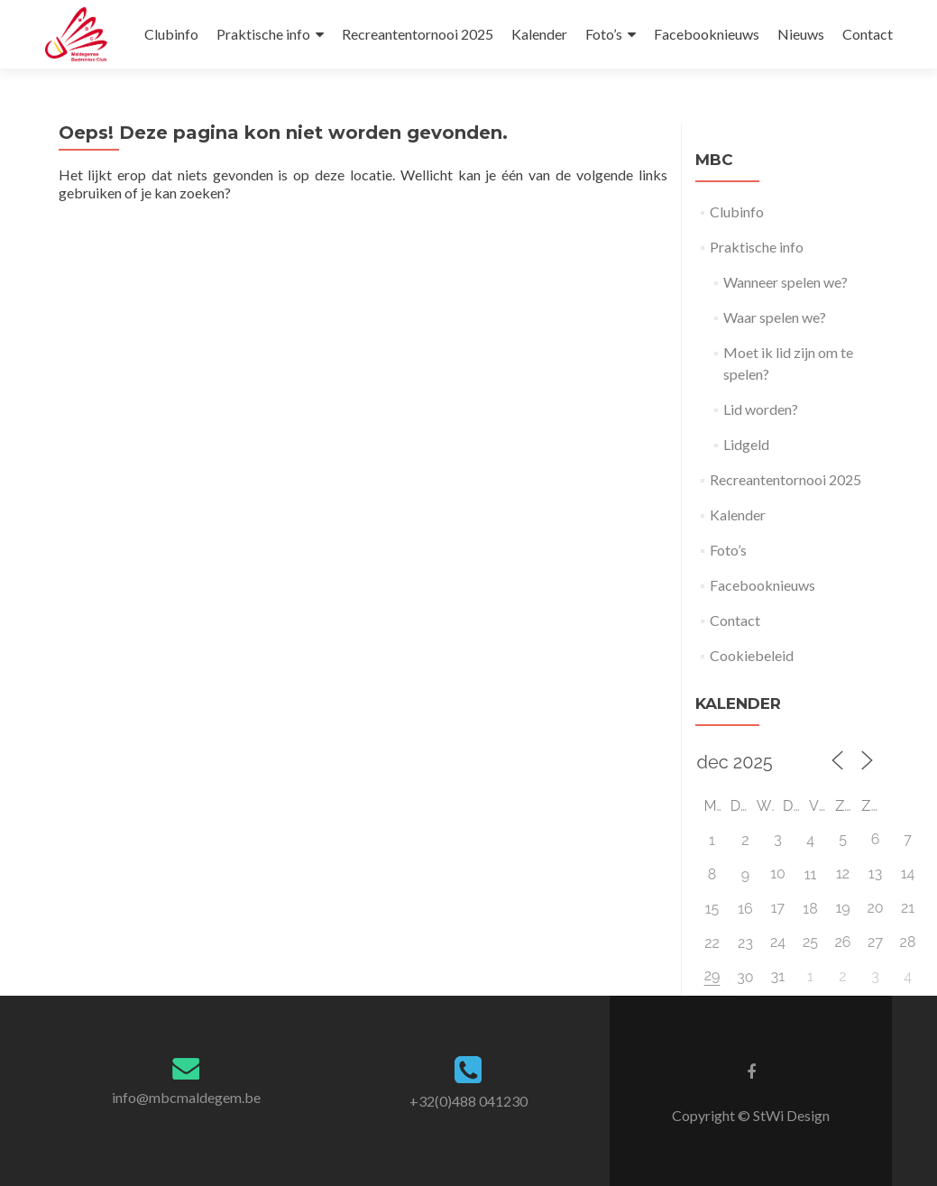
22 (712, 943)
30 (745, 977)
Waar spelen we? (774, 317)
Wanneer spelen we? (785, 281)
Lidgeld (746, 444)
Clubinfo (171, 33)
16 (745, 908)
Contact (867, 33)
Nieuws (800, 33)
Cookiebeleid (752, 655)
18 (810, 908)
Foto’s (603, 33)
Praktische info (263, 33)
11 (810, 874)
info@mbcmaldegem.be (186, 1097)
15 (712, 908)
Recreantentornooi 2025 (417, 33)
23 (745, 943)
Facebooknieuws (706, 33)
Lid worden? (760, 409)
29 (712, 975)
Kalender (539, 33)
